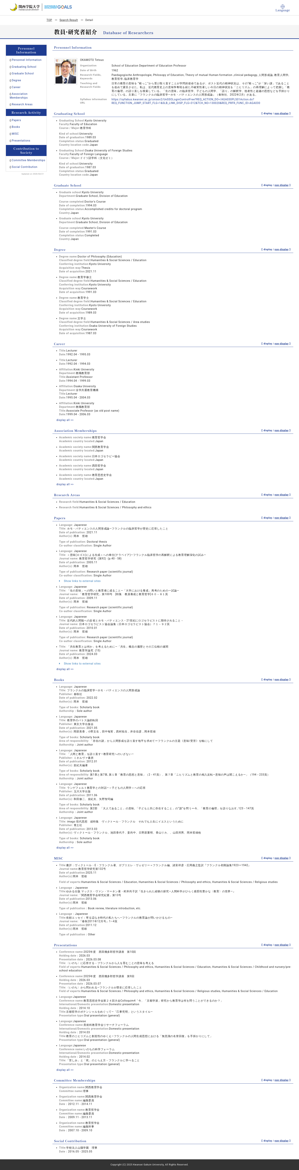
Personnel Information (27, 59)
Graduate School (23, 73)
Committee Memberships (28, 160)
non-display (282, 113)
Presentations (21, 140)
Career (16, 87)
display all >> (65, 420)
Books (16, 126)
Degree (16, 80)
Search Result (68, 20)
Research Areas (22, 104)
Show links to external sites (80, 581)
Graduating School (24, 66)
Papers (16, 120)
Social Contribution (24, 166)
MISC (15, 133)
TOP (49, 20)
